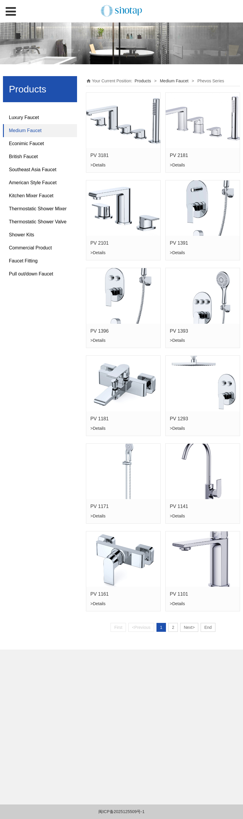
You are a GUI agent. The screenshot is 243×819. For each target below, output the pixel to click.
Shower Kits (21, 234)
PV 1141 (179, 506)
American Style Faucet (33, 182)
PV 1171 (99, 506)
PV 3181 (99, 155)
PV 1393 (179, 331)
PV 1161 (99, 594)
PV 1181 (99, 418)
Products (143, 80)
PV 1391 (179, 243)
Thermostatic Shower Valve (37, 221)
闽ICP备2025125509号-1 (121, 811)
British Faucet (23, 156)
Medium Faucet (25, 130)
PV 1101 (179, 594)
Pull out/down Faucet (31, 273)
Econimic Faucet (26, 143)
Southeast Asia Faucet (32, 169)
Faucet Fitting (23, 260)
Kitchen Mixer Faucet (31, 195)
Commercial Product (30, 247)
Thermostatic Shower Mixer (38, 208)
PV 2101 (99, 243)
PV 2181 (179, 155)
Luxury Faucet (24, 117)
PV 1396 (99, 331)
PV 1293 (179, 418)
